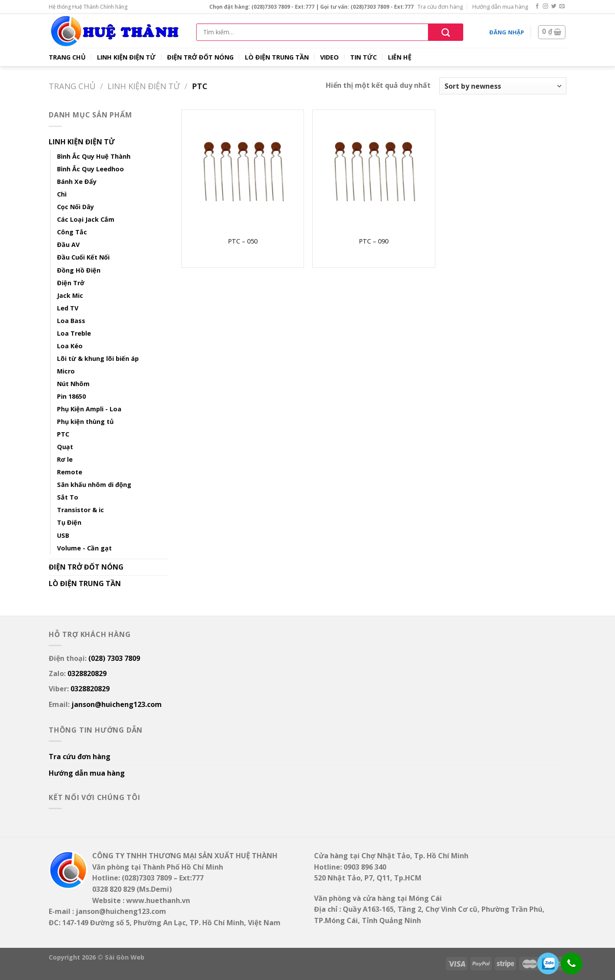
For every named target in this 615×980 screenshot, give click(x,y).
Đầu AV (68, 244)
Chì (62, 194)
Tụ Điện (69, 522)
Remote (69, 472)
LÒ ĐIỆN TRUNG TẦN (277, 57)
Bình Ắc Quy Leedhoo (90, 169)
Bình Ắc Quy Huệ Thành (93, 156)
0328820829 (87, 673)
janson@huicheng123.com (116, 704)
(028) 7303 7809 (114, 658)
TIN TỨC (363, 57)
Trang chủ (72, 85)
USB (63, 535)
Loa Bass (71, 321)
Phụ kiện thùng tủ (85, 421)
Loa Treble (74, 333)
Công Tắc (72, 232)
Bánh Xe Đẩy (77, 181)
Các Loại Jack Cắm (85, 219)
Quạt (65, 447)
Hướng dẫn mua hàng (500, 6)
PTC (63, 434)
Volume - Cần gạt (84, 548)
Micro (66, 371)
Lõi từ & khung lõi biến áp (98, 358)
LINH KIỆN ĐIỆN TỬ (126, 57)
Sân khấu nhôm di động (94, 484)
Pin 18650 (71, 396)
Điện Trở (70, 283)
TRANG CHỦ (67, 57)
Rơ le (65, 459)
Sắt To (67, 497)
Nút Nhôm (73, 384)
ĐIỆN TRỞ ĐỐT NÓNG (200, 57)
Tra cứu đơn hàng (440, 6)
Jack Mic (70, 295)
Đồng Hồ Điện (78, 270)
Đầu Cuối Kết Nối (83, 257)
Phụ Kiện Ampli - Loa (89, 409)
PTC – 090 (373, 241)
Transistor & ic (80, 510)
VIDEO (329, 57)
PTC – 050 (242, 241)
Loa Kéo (70, 346)
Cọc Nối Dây (75, 207)
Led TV (67, 308)
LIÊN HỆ (399, 57)
